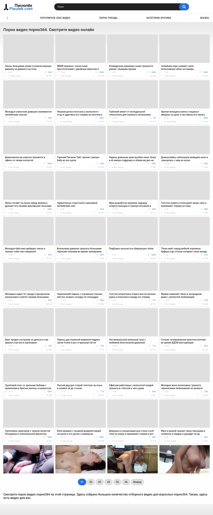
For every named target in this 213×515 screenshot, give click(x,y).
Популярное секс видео (55, 18)
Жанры (204, 18)
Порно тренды (108, 18)
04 (108, 482)
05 (117, 482)
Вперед (137, 482)
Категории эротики (158, 18)
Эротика (7, 18)
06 (126, 482)
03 (99, 482)
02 (91, 482)
